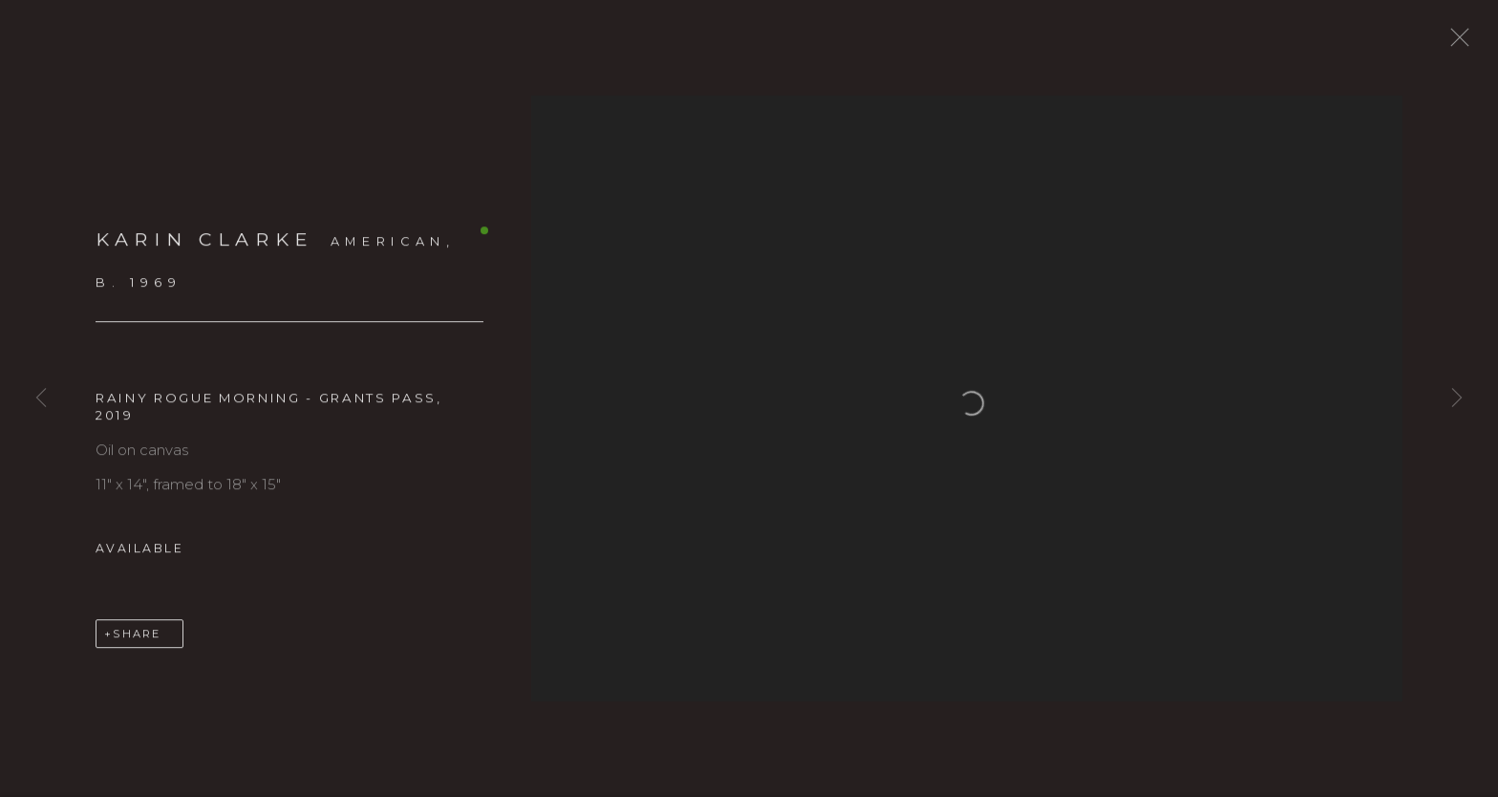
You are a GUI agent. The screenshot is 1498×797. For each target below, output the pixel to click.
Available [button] (139, 558)
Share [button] (136, 644)
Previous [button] (41, 398)
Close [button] (1474, 43)
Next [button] (1457, 398)
